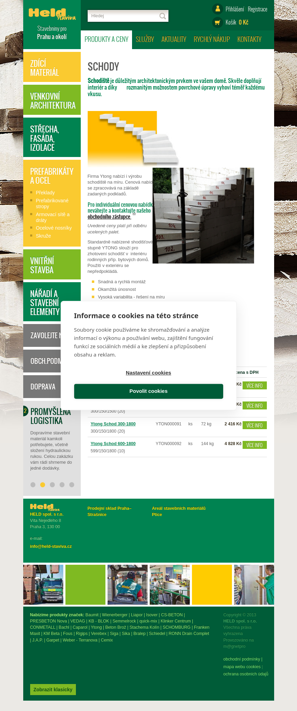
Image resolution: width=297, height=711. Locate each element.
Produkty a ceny (106, 39)
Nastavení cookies (110, 383)
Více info (254, 385)
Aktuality (173, 39)
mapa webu (41, 668)
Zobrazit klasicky (110, 657)
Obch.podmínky (52, 361)
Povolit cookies (187, 383)
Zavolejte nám (50, 335)
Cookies (60, 668)
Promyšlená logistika (50, 416)
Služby (145, 39)
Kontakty (249, 39)
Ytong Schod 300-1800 (113, 424)
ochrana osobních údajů (52, 675)
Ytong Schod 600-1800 (113, 443)
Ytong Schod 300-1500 (113, 404)
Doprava (42, 386)
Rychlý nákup (212, 39)
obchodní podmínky (48, 660)
